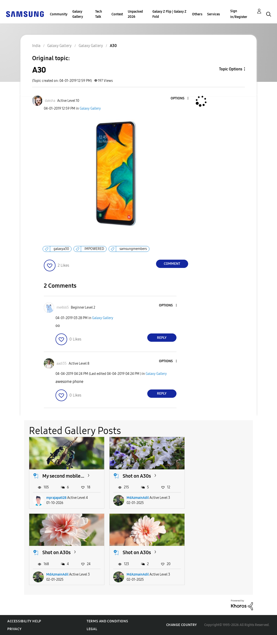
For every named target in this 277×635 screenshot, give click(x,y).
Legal (92, 629)
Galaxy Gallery (77, 14)
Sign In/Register (238, 14)
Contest (117, 14)
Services (213, 14)
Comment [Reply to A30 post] (172, 264)
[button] (179, 98)
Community (58, 14)
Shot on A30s (137, 476)
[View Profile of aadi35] (61, 363)
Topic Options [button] (230, 69)
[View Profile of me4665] (62, 307)
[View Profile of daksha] (50, 101)
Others (197, 14)
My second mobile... (63, 476)
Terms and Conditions (107, 621)
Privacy (14, 629)
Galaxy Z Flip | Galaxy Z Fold (169, 14)
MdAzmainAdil (138, 498)
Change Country (181, 625)
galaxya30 (61, 249)
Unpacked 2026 (135, 14)
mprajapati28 (56, 498)
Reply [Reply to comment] (161, 338)
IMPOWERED (94, 249)
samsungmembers (133, 249)
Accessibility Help (24, 621)
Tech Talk (98, 14)
